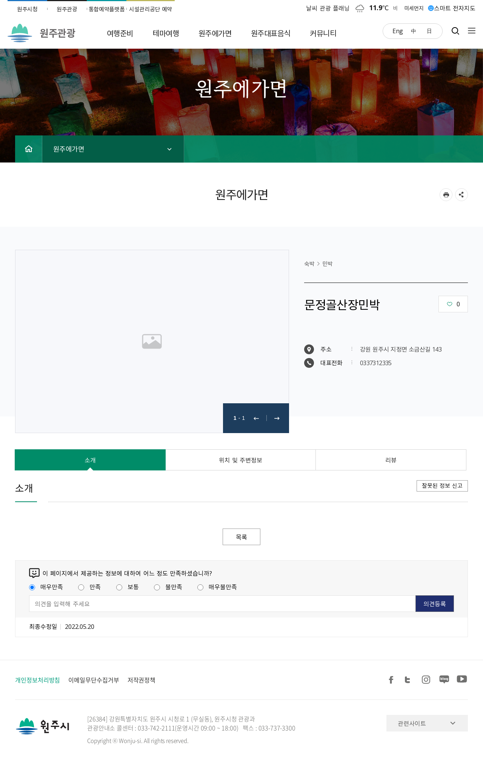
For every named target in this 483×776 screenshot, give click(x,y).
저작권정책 (142, 679)
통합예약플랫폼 (107, 9)
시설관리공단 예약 (150, 9)
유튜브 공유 (462, 680)
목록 (241, 536)
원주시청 (27, 9)
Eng (397, 30)
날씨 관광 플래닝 (328, 8)
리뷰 (391, 459)
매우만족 (46, 586)
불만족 (168, 586)
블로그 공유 (444, 680)
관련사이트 (412, 723)
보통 (127, 586)
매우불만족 (217, 586)
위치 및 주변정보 (241, 459)
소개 (90, 459)
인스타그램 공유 (427, 680)
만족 (89, 586)
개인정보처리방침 (37, 679)
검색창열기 (455, 31)
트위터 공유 (410, 680)
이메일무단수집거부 (93, 679)
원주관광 (67, 9)
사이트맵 (469, 31)
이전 (256, 418)
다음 (277, 418)
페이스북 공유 (392, 680)
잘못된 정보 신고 (442, 485)
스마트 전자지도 (454, 8)
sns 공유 (461, 194)
